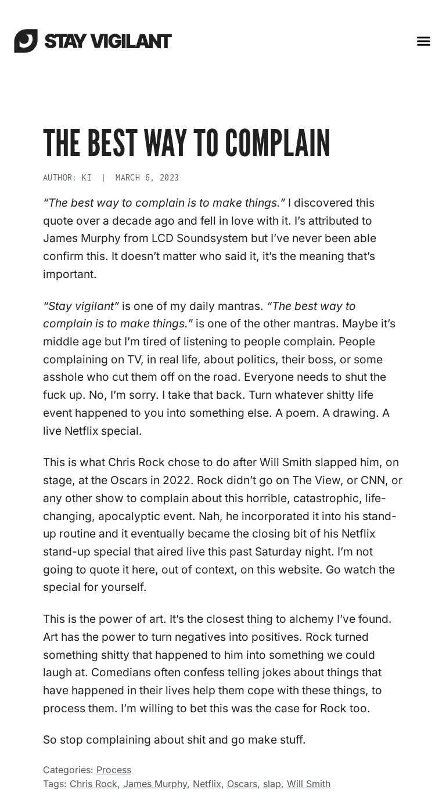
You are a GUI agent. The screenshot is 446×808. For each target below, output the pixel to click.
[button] (424, 41)
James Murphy (155, 783)
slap (272, 783)
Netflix (207, 783)
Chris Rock (93, 783)
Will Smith (308, 783)
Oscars (242, 783)
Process (113, 769)
